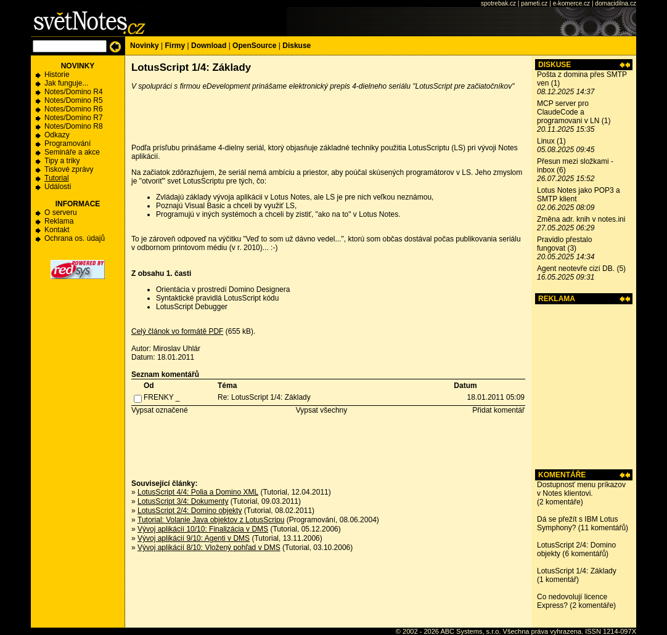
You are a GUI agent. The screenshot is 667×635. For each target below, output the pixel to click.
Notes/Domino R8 (73, 126)
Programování (67, 143)
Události (57, 186)
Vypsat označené (159, 410)
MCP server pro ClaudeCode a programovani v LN (568, 112)
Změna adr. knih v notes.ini (581, 219)
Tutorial (56, 178)
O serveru (60, 212)
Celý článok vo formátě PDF (177, 331)
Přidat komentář (498, 410)
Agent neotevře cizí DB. (576, 268)
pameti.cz (534, 3)
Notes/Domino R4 (73, 91)
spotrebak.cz (498, 3)
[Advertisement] (584, 387)
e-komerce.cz (571, 3)
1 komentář (557, 579)
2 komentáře (560, 502)
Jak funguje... (66, 83)
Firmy (175, 45)
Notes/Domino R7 (73, 117)
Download (208, 45)
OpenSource (254, 45)
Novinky (144, 45)
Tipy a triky (62, 160)
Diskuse (296, 45)
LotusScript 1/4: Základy (576, 571)
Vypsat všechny (322, 410)
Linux (546, 141)
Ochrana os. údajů (74, 238)
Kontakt (57, 229)
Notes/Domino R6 (73, 109)
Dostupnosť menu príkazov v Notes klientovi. (581, 489)
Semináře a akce (72, 152)
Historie (57, 74)
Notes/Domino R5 (73, 100)
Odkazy (57, 135)
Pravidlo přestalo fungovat (564, 244)
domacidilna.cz (615, 3)
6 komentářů (585, 553)
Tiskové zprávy (69, 169)
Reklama (58, 221)
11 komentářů (603, 528)
